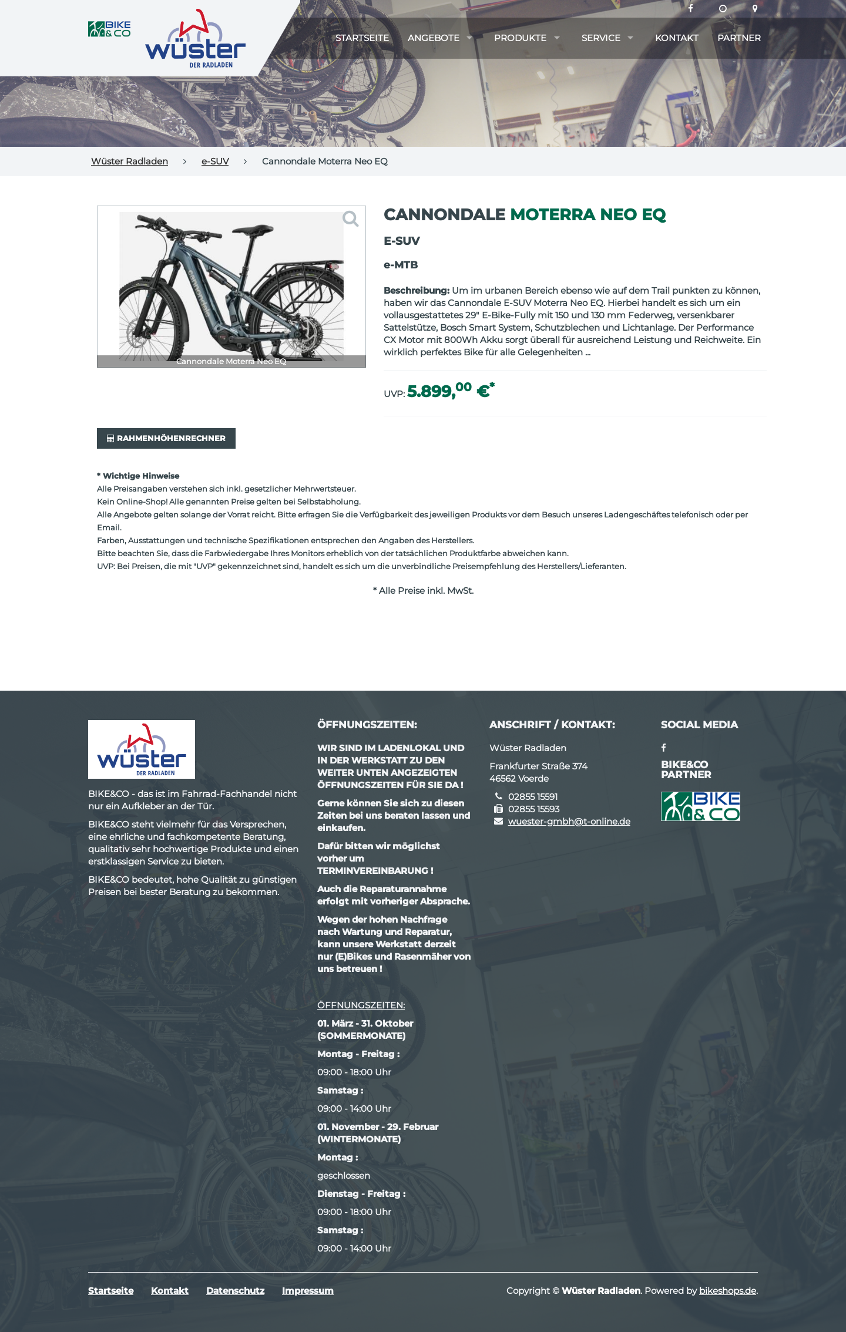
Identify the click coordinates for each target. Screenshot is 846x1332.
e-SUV (215, 161)
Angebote (433, 37)
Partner (739, 37)
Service (601, 37)
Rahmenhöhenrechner (166, 438)
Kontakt (677, 37)
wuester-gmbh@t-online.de (569, 821)
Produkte (520, 37)
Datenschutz (235, 1290)
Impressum (308, 1290)
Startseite (362, 37)
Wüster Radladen (129, 161)
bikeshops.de (727, 1290)
